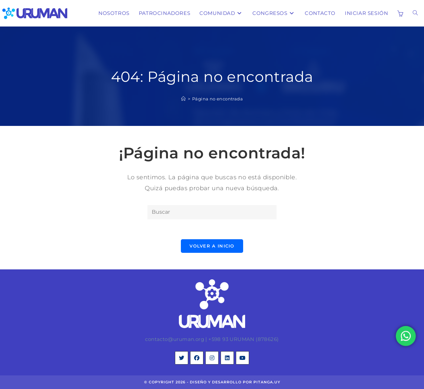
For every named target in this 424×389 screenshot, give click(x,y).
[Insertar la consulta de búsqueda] (212, 212)
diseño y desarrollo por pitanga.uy (235, 382)
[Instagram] (212, 357)
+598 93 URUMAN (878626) (243, 339)
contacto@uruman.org (174, 339)
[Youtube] (242, 357)
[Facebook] (196, 357)
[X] (181, 357)
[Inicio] (183, 98)
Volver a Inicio (212, 246)
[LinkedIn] (227, 357)
